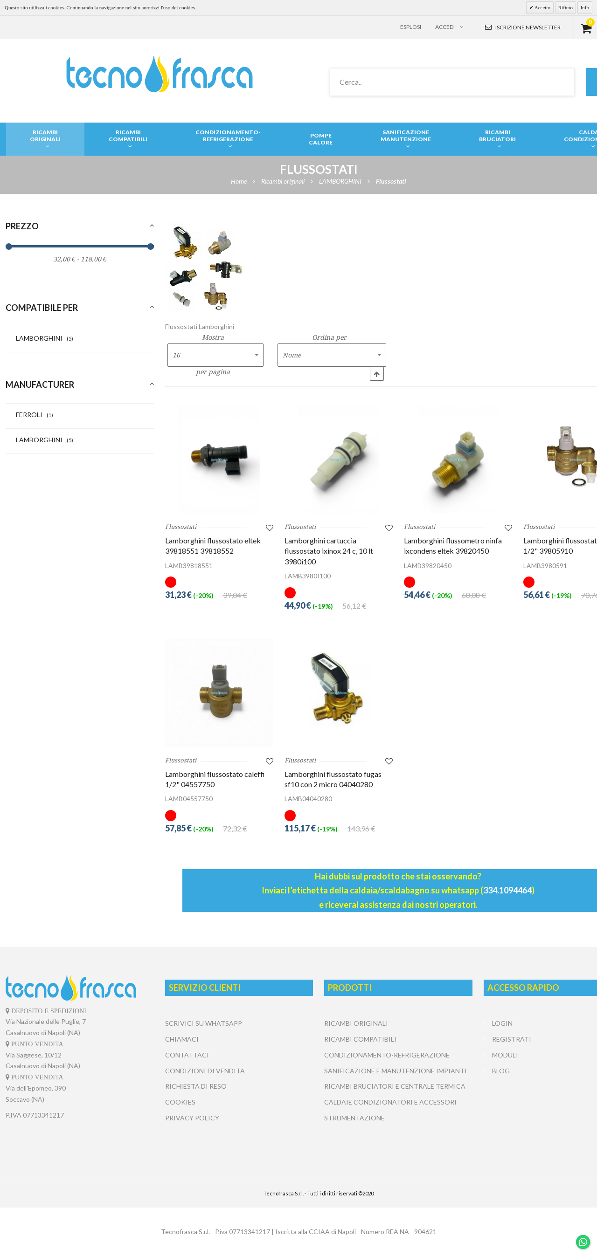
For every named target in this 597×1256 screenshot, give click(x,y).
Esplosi (410, 26)
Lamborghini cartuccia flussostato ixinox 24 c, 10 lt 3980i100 (329, 551)
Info (585, 7)
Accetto (542, 7)
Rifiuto (565, 7)
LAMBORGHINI (44, 338)
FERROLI (34, 415)
